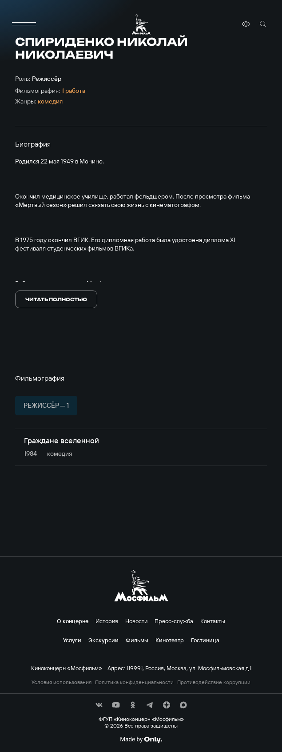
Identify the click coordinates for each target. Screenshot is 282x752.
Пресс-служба (174, 621)
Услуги (72, 640)
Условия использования (61, 682)
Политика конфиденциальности (134, 682)
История (106, 621)
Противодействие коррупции (213, 682)
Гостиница (205, 640)
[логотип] (141, 24)
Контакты (212, 621)
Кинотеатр (169, 640)
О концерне (72, 621)
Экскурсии (103, 640)
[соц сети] (99, 705)
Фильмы (137, 640)
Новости (136, 621)
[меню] (24, 24)
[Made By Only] (141, 739)
